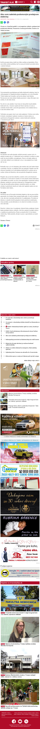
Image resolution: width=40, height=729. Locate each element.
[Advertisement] (16, 243)
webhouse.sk (26, 726)
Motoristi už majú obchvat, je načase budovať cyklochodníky (19, 344)
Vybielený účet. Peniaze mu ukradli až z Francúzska (21, 352)
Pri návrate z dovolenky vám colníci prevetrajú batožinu (6, 278)
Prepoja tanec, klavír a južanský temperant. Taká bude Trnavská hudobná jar (23, 406)
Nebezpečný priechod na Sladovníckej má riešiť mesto (22, 339)
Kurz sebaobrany (11, 19)
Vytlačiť (36, 225)
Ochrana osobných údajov (29, 712)
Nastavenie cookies (33, 714)
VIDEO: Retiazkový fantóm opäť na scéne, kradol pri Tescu (31, 279)
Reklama (19, 714)
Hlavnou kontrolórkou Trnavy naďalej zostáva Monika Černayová (22, 394)
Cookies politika (35, 715)
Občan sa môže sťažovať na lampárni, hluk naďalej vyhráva (21, 348)
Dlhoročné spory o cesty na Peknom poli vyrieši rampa (22, 356)
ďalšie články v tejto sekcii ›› (32, 360)
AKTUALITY (3, 19)
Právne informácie (18, 712)
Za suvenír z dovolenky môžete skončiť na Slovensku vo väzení (19, 278)
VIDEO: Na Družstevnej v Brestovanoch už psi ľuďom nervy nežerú (22, 331)
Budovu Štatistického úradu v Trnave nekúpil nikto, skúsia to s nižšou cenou (18, 676)
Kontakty (26, 714)
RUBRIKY (20, 2)
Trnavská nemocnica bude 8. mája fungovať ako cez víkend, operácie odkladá (23, 400)
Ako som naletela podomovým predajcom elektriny (21, 335)
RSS (23, 714)
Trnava (3, 613)
